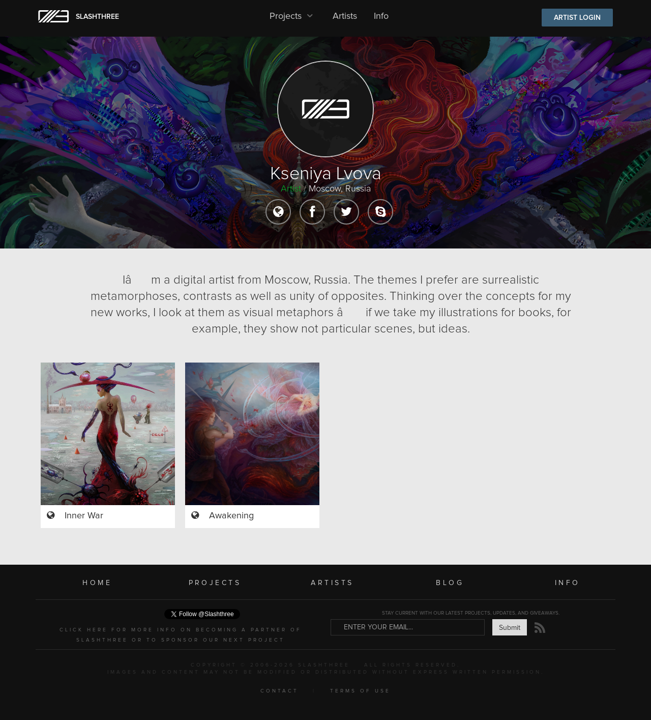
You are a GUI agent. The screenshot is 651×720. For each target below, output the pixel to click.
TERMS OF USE (360, 691)
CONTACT (279, 691)
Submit (509, 627)
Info (381, 16)
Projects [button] (293, 16)
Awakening (231, 515)
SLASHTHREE (97, 16)
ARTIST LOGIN (577, 17)
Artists (345, 16)
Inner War (84, 515)
